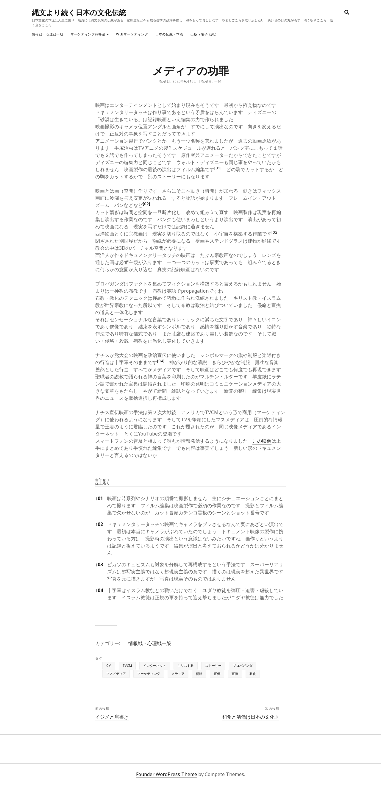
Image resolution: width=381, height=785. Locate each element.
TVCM (127, 665)
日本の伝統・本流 (169, 34)
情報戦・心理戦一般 (47, 34)
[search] (346, 12)
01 (99, 498)
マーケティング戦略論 (88, 34)
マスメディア (116, 673)
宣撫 (235, 673)
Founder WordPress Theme (166, 774)
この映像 (261, 441)
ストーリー (213, 665)
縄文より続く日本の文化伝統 (79, 12)
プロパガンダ (242, 665)
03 (99, 564)
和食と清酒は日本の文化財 (250, 717)
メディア (178, 673)
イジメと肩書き (112, 717)
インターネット (154, 665)
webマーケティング (132, 34)
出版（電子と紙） (204, 34)
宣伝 (217, 673)
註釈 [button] (102, 481)
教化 (252, 673)
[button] (217, 169)
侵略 (199, 673)
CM (108, 665)
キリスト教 (185, 665)
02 (99, 524)
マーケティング (148, 673)
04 (99, 590)
